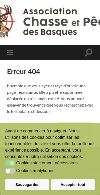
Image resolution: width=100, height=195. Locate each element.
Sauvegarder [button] (27, 184)
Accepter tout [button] (73, 184)
